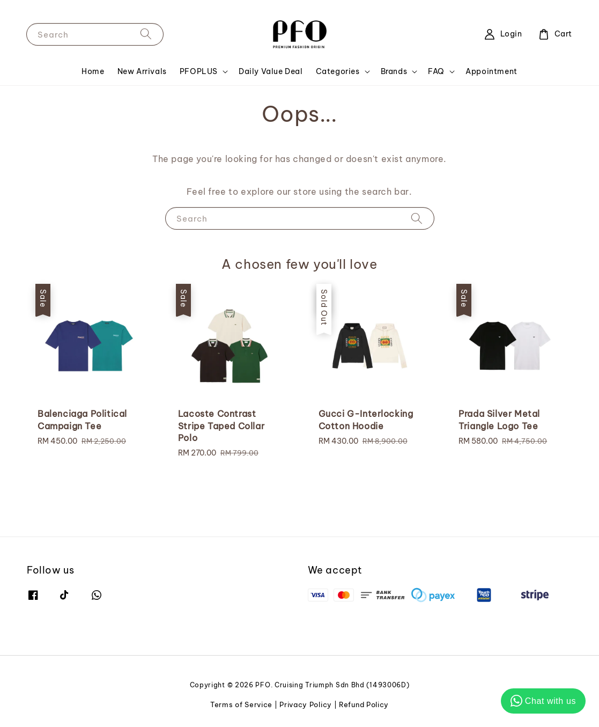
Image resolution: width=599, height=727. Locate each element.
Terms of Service (241, 704)
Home (93, 71)
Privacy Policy (305, 704)
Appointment (491, 71)
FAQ (436, 71)
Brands (394, 71)
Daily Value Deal (271, 71)
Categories (338, 71)
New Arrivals (142, 71)
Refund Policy (364, 704)
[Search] (146, 34)
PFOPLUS (199, 71)
